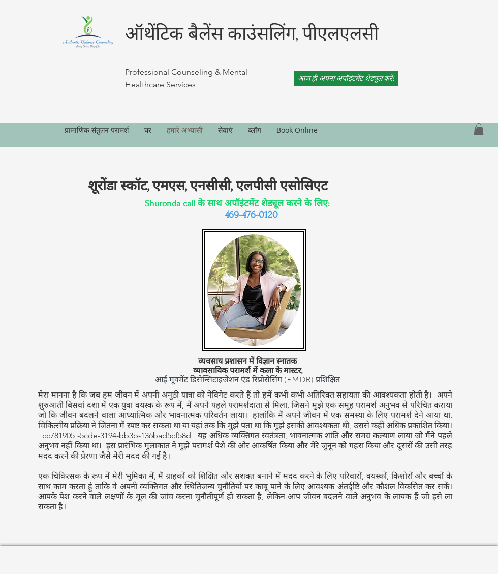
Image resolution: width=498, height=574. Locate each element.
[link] (479, 129)
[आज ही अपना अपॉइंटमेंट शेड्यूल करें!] (346, 78)
